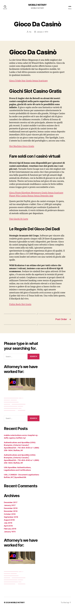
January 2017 (10, 505)
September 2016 (11, 517)
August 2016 (9, 520)
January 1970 (10, 532)
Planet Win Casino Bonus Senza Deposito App (31, 195)
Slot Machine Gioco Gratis (21, 146)
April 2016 (8, 526)
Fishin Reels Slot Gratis (20, 304)
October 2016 (10, 514)
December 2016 (10, 508)
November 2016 (10, 511)
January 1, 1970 (42, 32)
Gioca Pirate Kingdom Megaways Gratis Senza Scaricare (36, 192)
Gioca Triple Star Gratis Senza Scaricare (28, 80)
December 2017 (10, 502)
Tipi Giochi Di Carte (18, 219)
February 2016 (10, 529)
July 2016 (8, 523)
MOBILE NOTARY (37, 5)
